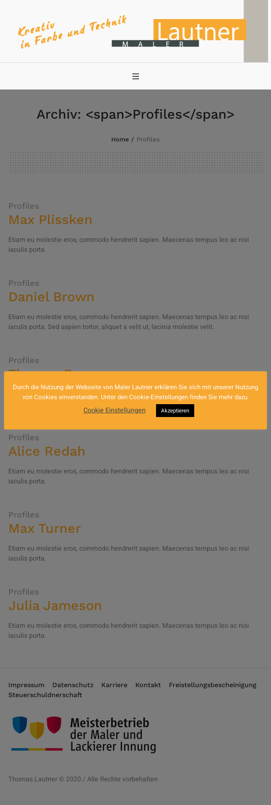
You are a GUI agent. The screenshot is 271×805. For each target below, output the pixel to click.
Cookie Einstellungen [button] (114, 410)
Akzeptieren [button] (175, 411)
